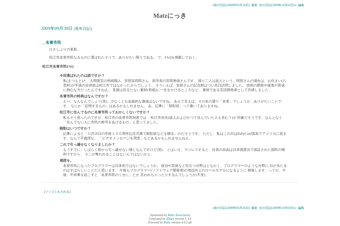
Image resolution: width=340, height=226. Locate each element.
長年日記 (83, 28)
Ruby (167, 222)
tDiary (170, 218)
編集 (301, 5)
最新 (254, 5)
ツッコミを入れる (57, 191)
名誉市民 (53, 42)
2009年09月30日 (57, 28)
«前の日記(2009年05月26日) (231, 5)
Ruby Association (179, 215)
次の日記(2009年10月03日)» (277, 5)
